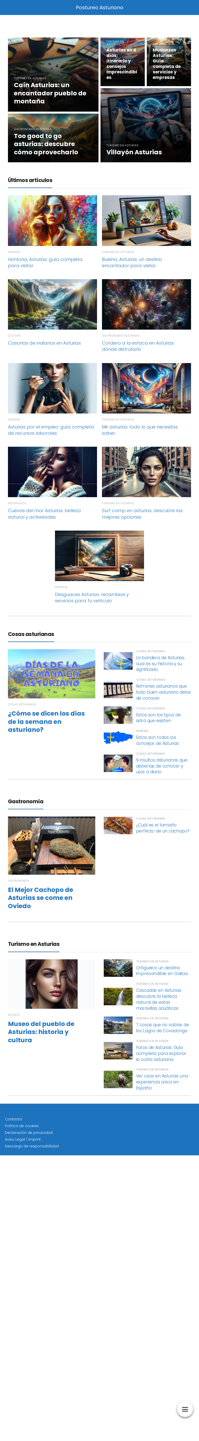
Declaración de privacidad (29, 1132)
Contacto (13, 1119)
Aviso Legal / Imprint (23, 1139)
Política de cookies (22, 1125)
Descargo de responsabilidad (32, 1146)
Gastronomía (25, 801)
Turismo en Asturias (33, 944)
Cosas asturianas (31, 634)
